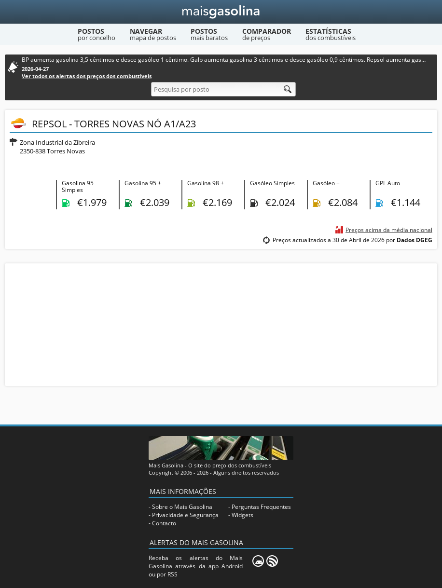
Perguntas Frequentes (261, 507)
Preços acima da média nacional (388, 230)
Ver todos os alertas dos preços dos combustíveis (87, 76)
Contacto (164, 523)
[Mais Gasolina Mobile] (258, 561)
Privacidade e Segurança (185, 515)
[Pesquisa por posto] (223, 89)
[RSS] (272, 561)
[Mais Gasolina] (221, 12)
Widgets (242, 515)
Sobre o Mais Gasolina (182, 507)
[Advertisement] (221, 323)
